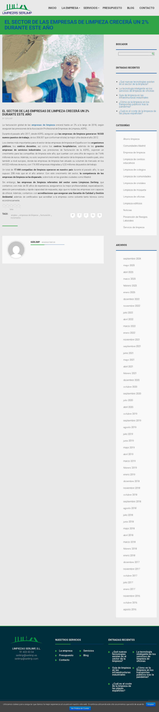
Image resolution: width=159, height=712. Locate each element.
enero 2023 (125, 292)
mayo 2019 (125, 447)
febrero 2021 (126, 373)
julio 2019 (124, 434)
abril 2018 (124, 535)
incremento (16, 218)
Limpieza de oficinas (130, 196)
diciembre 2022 (127, 299)
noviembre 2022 (128, 306)
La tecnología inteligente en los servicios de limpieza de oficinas (136, 89)
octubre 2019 (126, 413)
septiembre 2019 (128, 420)
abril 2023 (124, 272)
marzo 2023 (125, 279)
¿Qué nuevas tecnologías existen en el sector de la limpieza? (136, 83)
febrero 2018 (126, 548)
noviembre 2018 (128, 488)
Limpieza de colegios (131, 169)
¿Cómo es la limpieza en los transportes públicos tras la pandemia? (134, 104)
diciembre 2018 (127, 481)
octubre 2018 (126, 494)
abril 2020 (124, 407)
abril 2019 (124, 454)
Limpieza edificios (129, 203)
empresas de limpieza (43, 125)
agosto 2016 (126, 609)
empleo (14, 215)
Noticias (124, 210)
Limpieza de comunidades (133, 176)
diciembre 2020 (127, 380)
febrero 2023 (126, 285)
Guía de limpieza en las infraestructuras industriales (133, 96)
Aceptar (151, 704)
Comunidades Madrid (130, 145)
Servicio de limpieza (130, 227)
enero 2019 (125, 474)
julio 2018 (124, 515)
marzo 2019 (125, 461)
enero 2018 (125, 555)
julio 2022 (124, 312)
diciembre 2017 (127, 562)
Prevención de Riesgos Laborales (131, 218)
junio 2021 (125, 353)
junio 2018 (125, 521)
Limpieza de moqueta (131, 190)
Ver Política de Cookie (80, 708)
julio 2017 (124, 582)
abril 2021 (124, 366)
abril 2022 (124, 319)
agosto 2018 (126, 508)
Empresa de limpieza (130, 152)
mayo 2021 (125, 360)
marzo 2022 (125, 326)
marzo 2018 (125, 542)
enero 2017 (125, 589)
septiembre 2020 (128, 393)
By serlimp (7, 118)
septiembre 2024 (128, 258)
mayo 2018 (125, 528)
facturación (45, 215)
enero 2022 (125, 333)
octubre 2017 (126, 575)
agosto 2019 (126, 427)
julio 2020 (124, 400)
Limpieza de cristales (131, 183)
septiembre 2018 (128, 501)
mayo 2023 (125, 265)
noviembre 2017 (128, 569)
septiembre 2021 (128, 346)
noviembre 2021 (128, 339)
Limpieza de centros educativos (130, 161)
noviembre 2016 (128, 596)
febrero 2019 (126, 467)
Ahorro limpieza (127, 139)
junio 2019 (125, 440)
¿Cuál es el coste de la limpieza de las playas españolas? (137, 112)
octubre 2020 (126, 387)
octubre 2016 (126, 602)
